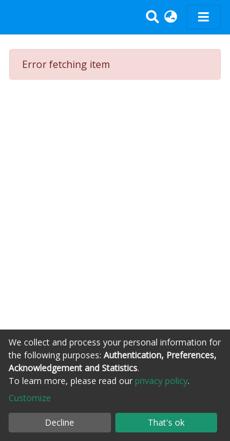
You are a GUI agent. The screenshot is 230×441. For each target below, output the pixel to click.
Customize (30, 398)
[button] (171, 17)
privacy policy (161, 380)
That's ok (166, 422)
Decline (59, 422)
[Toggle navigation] (203, 17)
